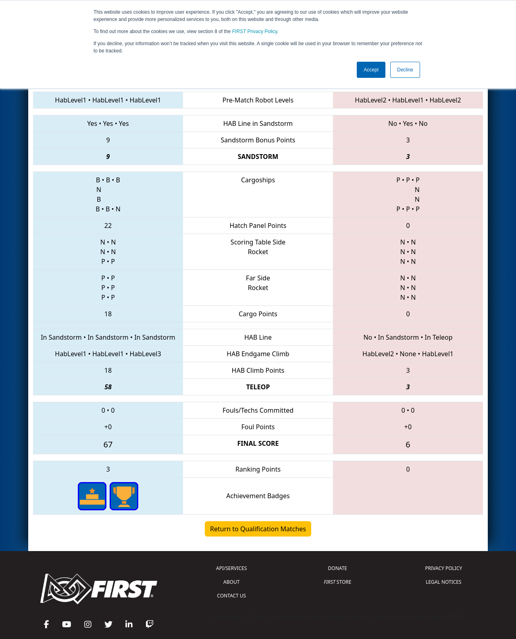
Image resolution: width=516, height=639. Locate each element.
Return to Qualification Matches (258, 528)
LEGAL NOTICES (444, 581)
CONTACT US (231, 595)
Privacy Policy (254, 31)
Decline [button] (405, 70)
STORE (337, 581)
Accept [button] (371, 70)
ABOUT (231, 581)
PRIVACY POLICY (443, 568)
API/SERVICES (231, 568)
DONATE (337, 568)
